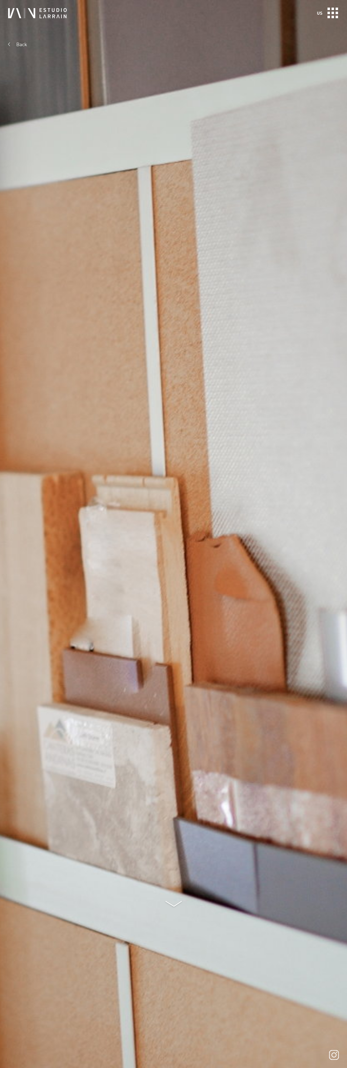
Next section (173, 904)
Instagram (334, 1055)
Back (21, 44)
